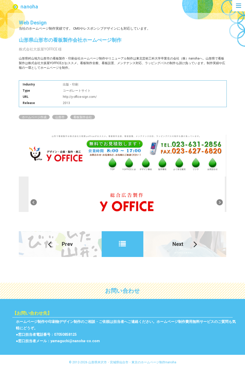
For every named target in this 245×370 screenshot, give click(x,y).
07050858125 (65, 335)
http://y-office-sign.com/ (80, 97)
